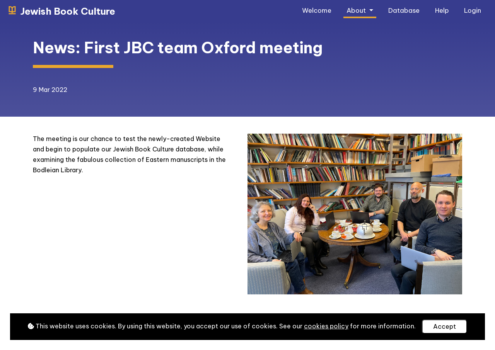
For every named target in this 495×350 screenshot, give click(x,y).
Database (404, 10)
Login (472, 10)
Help (442, 10)
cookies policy (326, 326)
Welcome (316, 10)
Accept (444, 326)
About (356, 10)
